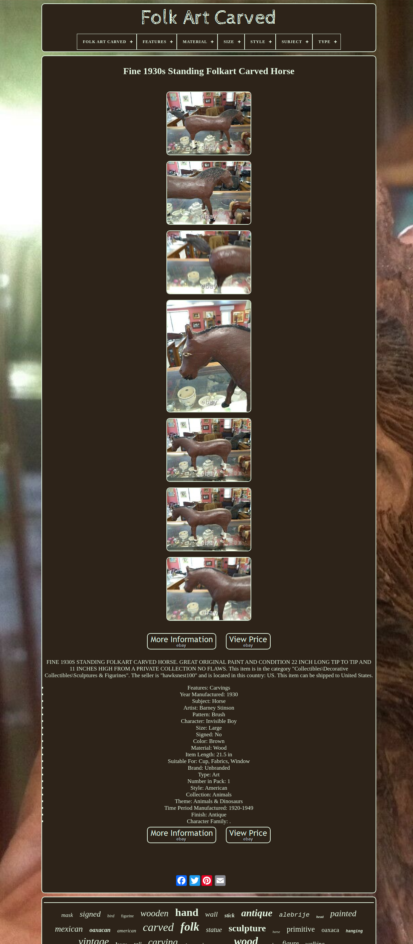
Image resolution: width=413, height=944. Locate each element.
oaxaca (330, 929)
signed (90, 914)
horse (276, 932)
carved (158, 927)
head (319, 917)
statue (214, 929)
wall (211, 914)
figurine (127, 916)
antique (256, 912)
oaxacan (100, 930)
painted (343, 913)
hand (186, 912)
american (126, 930)
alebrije (294, 915)
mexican (69, 928)
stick (230, 915)
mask (67, 915)
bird (110, 915)
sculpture (247, 928)
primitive (301, 929)
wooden (154, 913)
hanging (354, 931)
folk (189, 926)
